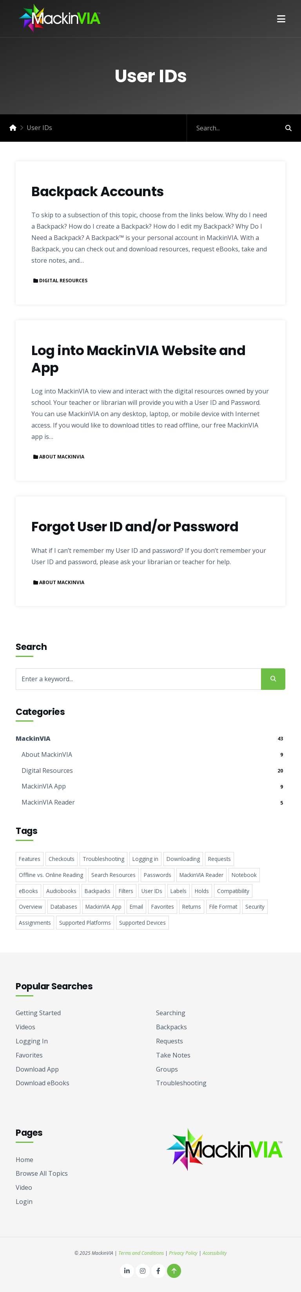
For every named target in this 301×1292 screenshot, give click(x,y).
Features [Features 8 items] (29, 859)
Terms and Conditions (141, 1253)
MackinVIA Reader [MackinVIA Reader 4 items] (201, 875)
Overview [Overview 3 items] (30, 906)
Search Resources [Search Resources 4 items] (113, 875)
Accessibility (215, 1253)
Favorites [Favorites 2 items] (162, 906)
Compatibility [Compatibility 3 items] (233, 891)
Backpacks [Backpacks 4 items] (98, 891)
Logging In (32, 1041)
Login (24, 1201)
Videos (25, 1027)
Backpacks (171, 1027)
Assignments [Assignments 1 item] (35, 922)
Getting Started (38, 1013)
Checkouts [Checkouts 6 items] (61, 859)
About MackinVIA (61, 456)
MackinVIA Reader (48, 802)
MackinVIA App (44, 786)
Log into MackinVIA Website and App (138, 359)
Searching (170, 1013)
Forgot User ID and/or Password (134, 527)
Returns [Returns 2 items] (191, 906)
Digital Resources (63, 280)
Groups (167, 1069)
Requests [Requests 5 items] (219, 859)
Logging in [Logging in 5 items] (145, 859)
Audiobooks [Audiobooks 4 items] (61, 891)
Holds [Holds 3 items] (202, 891)
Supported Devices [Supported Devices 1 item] (142, 922)
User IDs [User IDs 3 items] (151, 891)
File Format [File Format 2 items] (223, 906)
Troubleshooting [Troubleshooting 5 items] (103, 859)
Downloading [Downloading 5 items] (183, 859)
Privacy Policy (183, 1253)
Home (24, 1159)
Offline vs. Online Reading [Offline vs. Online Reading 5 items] (51, 875)
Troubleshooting (181, 1083)
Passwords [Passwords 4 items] (157, 875)
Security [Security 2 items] (255, 906)
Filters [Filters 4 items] (126, 891)
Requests (169, 1041)
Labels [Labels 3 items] (178, 891)
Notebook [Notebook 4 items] (244, 875)
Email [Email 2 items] (136, 906)
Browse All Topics (42, 1173)
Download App (37, 1069)
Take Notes (173, 1055)
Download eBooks (42, 1083)
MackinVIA (33, 738)
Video (24, 1187)
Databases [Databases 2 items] (64, 906)
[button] (281, 18)
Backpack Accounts (97, 191)
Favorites (29, 1055)
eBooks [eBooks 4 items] (28, 891)
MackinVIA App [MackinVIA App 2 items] (103, 906)
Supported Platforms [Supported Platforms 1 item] (85, 922)
